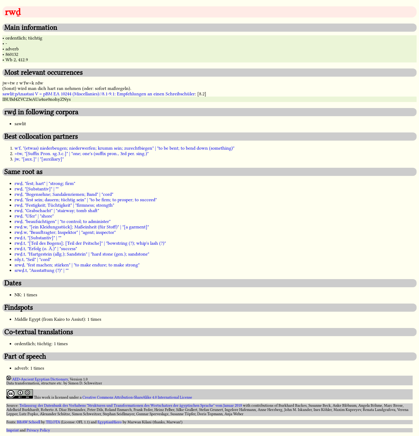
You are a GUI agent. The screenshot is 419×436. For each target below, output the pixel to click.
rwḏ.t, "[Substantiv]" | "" (38, 237)
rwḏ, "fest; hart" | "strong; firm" (45, 183)
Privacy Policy (38, 430)
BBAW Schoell (28, 422)
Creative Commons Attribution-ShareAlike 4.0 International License (137, 397)
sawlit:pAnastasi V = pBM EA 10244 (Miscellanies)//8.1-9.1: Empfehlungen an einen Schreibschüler (98, 94)
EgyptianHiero (110, 422)
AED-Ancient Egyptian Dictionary (40, 379)
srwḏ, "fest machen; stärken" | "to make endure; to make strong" (77, 265)
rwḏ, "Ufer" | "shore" (34, 216)
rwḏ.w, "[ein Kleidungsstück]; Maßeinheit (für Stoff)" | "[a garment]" (82, 227)
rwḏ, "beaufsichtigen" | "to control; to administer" (63, 221)
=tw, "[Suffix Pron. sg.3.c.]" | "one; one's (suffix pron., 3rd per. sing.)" (82, 153)
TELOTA (53, 422)
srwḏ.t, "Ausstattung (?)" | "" (42, 270)
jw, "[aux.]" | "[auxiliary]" (39, 159)
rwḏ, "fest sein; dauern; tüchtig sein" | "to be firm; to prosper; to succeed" (86, 199)
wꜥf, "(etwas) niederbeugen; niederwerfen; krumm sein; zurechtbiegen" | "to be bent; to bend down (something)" (124, 148)
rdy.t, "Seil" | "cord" (33, 259)
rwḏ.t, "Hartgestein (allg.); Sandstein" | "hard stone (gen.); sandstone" (82, 254)
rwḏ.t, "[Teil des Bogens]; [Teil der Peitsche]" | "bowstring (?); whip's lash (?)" (90, 243)
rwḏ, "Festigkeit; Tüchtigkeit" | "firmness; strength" (64, 205)
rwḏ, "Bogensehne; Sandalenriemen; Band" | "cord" (64, 194)
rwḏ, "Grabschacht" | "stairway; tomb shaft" (57, 210)
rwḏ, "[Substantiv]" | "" (37, 189)
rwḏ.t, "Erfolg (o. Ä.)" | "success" (46, 248)
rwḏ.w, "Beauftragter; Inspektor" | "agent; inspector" (65, 232)
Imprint (12, 430)
